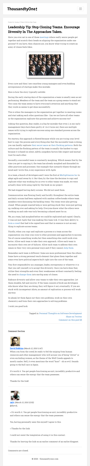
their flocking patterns (62, 145)
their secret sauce (40, 145)
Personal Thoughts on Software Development (60, 313)
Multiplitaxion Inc (68, 175)
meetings (44, 37)
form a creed (14, 223)
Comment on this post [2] (70, 320)
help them (68, 248)
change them (25, 274)
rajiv (12, 402)
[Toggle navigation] (80, 8)
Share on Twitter (74, 316)
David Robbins (16, 348)
